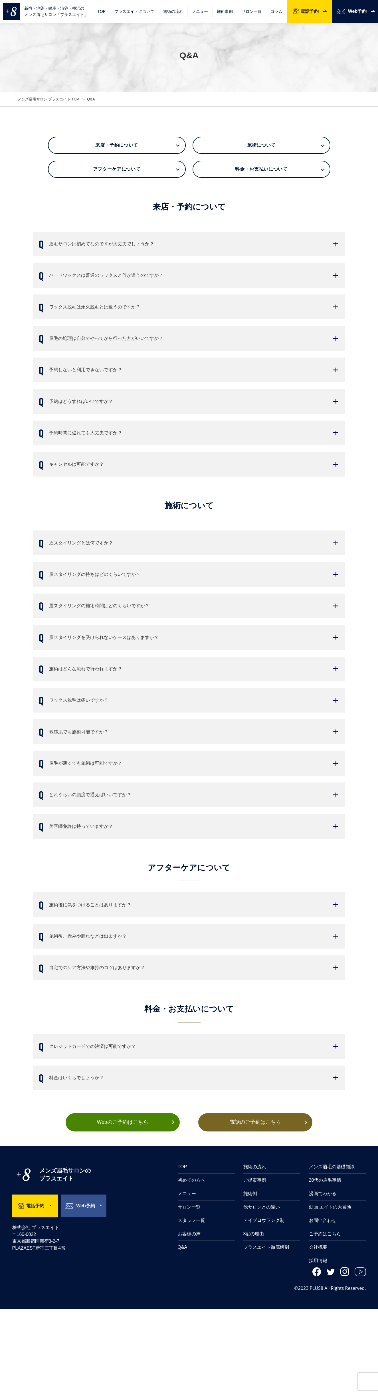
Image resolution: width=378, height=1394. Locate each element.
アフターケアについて (116, 169)
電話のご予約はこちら (255, 1207)
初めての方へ (191, 1265)
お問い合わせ (322, 1305)
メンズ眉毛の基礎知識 (332, 1252)
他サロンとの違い (261, 1292)
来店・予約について (116, 145)
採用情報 (318, 1345)
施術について (261, 145)
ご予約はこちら (325, 1319)
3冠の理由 (253, 1319)
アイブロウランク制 (263, 1305)
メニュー (187, 1278)
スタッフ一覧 (191, 1305)
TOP (101, 11)
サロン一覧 (252, 11)
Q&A (182, 1332)
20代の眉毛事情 (325, 1265)
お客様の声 (189, 1319)
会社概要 (318, 1332)
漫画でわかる (322, 1278)
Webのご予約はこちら (122, 1207)
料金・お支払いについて (261, 169)
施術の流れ (173, 11)
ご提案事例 (254, 1265)
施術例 (250, 1278)
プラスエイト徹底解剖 (266, 1332)
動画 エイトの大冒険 (330, 1292)
